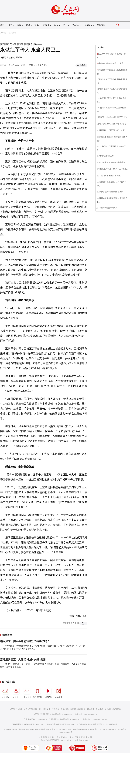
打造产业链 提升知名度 (108, 208)
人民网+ (16, 692)
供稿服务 (73, 709)
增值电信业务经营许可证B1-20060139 (61, 724)
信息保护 (108, 709)
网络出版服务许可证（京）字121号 (87, 729)
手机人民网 (26, 692)
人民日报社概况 (15, 709)
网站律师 (99, 709)
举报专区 (101, 25)
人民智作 (58, 692)
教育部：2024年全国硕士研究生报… (112, 117)
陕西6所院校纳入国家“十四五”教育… (113, 124)
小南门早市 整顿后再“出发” (110, 176)
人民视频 (48, 692)
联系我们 (117, 709)
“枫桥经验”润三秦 (106, 156)
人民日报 (5, 692)
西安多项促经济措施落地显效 (111, 192)
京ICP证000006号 (109, 729)
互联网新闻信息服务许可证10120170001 (28, 724)
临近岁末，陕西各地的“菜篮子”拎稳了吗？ (24, 641)
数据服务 (81, 709)
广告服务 (55, 709)
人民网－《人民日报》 (37, 65)
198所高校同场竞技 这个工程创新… (113, 169)
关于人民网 (28, 709)
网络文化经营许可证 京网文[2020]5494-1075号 (53, 729)
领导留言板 (37, 692)
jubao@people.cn (90, 714)
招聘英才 (46, 709)
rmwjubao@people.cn (100, 719)
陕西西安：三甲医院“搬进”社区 (112, 130)
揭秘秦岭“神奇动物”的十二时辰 (111, 63)
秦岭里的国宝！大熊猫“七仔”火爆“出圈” (23, 659)
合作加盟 (64, 709)
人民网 (3, 33)
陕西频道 (12, 33)
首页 (2, 25)
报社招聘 (38, 709)
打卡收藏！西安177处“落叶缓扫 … (113, 162)
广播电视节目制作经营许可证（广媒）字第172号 (98, 724)
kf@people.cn (42, 719)
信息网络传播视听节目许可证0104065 (19, 729)
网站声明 (90, 709)
